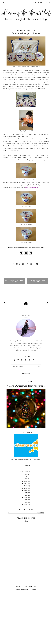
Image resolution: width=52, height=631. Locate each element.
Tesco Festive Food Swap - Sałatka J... (37, 281)
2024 (26, 509)
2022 (25, 514)
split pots (34, 247)
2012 (25, 537)
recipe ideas (25, 247)
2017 (25, 526)
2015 (25, 530)
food (16, 247)
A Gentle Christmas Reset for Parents (26, 419)
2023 (26, 512)
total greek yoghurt (40, 247)
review (30, 247)
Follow (26, 554)
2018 (25, 523)
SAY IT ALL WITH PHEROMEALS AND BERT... (14, 281)
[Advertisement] (30, 572)
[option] (14, 276)
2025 (26, 507)
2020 (25, 519)
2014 (25, 533)
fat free (13, 247)
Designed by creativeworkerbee (26, 629)
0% (11, 247)
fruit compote (20, 247)
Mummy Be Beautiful (23, 626)
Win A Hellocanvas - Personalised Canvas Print (26, 493)
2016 (25, 528)
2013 (25, 535)
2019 (25, 521)
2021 (25, 516)
